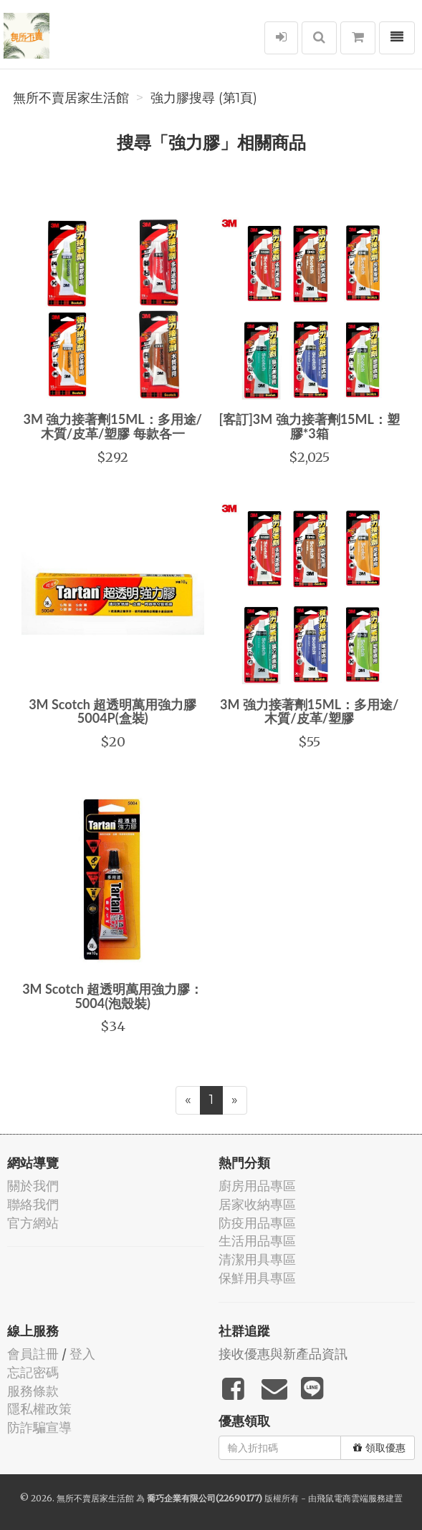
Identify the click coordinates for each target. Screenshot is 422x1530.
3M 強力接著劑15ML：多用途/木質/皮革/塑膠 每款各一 (113, 426)
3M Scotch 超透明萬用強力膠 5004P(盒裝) (112, 711)
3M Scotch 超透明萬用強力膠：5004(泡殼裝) (112, 996)
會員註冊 (33, 1354)
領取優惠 (379, 1447)
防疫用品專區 (257, 1223)
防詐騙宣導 (39, 1427)
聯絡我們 (33, 1204)
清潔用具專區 (257, 1259)
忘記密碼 (33, 1372)
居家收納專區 (257, 1204)
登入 (82, 1354)
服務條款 (33, 1391)
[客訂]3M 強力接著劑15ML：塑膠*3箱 (309, 426)
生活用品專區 (257, 1241)
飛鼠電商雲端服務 (351, 1498)
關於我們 (33, 1186)
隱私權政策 (39, 1409)
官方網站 (33, 1223)
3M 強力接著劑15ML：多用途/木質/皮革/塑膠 (309, 711)
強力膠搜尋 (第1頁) (203, 98)
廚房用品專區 (257, 1186)
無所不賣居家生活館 (71, 98)
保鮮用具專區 (257, 1278)
